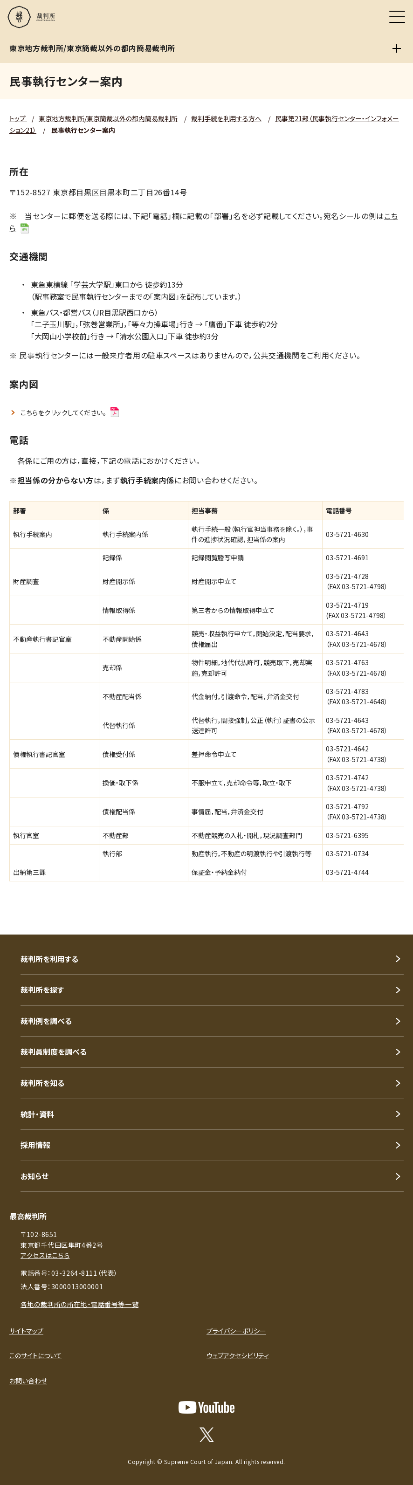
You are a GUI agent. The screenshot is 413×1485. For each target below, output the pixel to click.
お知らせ (34, 1176)
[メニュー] (397, 16)
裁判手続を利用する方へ (226, 118)
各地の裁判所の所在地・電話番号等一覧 (79, 1304)
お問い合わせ (28, 1380)
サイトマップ (26, 1330)
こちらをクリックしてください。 (70, 412)
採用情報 (35, 1144)
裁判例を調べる (46, 1020)
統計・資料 (37, 1114)
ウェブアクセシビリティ (237, 1355)
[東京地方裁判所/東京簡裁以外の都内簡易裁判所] (397, 48)
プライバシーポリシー (236, 1330)
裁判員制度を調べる (54, 1051)
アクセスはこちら (45, 1255)
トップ (18, 118)
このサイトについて (35, 1355)
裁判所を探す (42, 989)
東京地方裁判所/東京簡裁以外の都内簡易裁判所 (108, 118)
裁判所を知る (42, 1082)
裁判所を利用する (49, 958)
